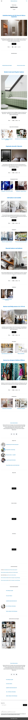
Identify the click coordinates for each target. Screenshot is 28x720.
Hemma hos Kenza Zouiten (21, 65)
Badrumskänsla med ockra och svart (7, 353)
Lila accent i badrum (9, 595)
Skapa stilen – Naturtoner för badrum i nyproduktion (7, 139)
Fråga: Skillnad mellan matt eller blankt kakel (12, 465)
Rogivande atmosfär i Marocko (14, 146)
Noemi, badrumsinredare (4, 572)
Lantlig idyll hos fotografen (21, 408)
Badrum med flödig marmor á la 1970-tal (14, 306)
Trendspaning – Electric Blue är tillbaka (7, 191)
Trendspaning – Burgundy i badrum (21, 191)
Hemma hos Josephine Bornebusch (7, 241)
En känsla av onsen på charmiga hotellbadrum (7, 299)
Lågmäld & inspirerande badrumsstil (11, 687)
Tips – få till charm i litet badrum (11, 691)
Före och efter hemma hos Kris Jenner (21, 241)
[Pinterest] (14, 434)
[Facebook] (16, 434)
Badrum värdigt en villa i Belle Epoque (11, 611)
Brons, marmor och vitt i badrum (14, 516)
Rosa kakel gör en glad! (14, 547)
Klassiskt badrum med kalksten (14, 248)
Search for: (3, 703)
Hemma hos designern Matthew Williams (14, 360)
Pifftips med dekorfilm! (21, 353)
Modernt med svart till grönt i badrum (14, 72)
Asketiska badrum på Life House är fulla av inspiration (14, 16)
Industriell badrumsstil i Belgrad (7, 65)
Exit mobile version (14, 718)
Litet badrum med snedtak (14, 197)
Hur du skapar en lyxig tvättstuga (15, 577)
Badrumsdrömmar (14, 1)
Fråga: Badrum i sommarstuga (10, 449)
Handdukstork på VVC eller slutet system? (12, 444)
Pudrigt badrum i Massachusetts (7, 408)
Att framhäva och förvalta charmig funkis (14, 486)
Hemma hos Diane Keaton (14, 572)
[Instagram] (11, 434)
